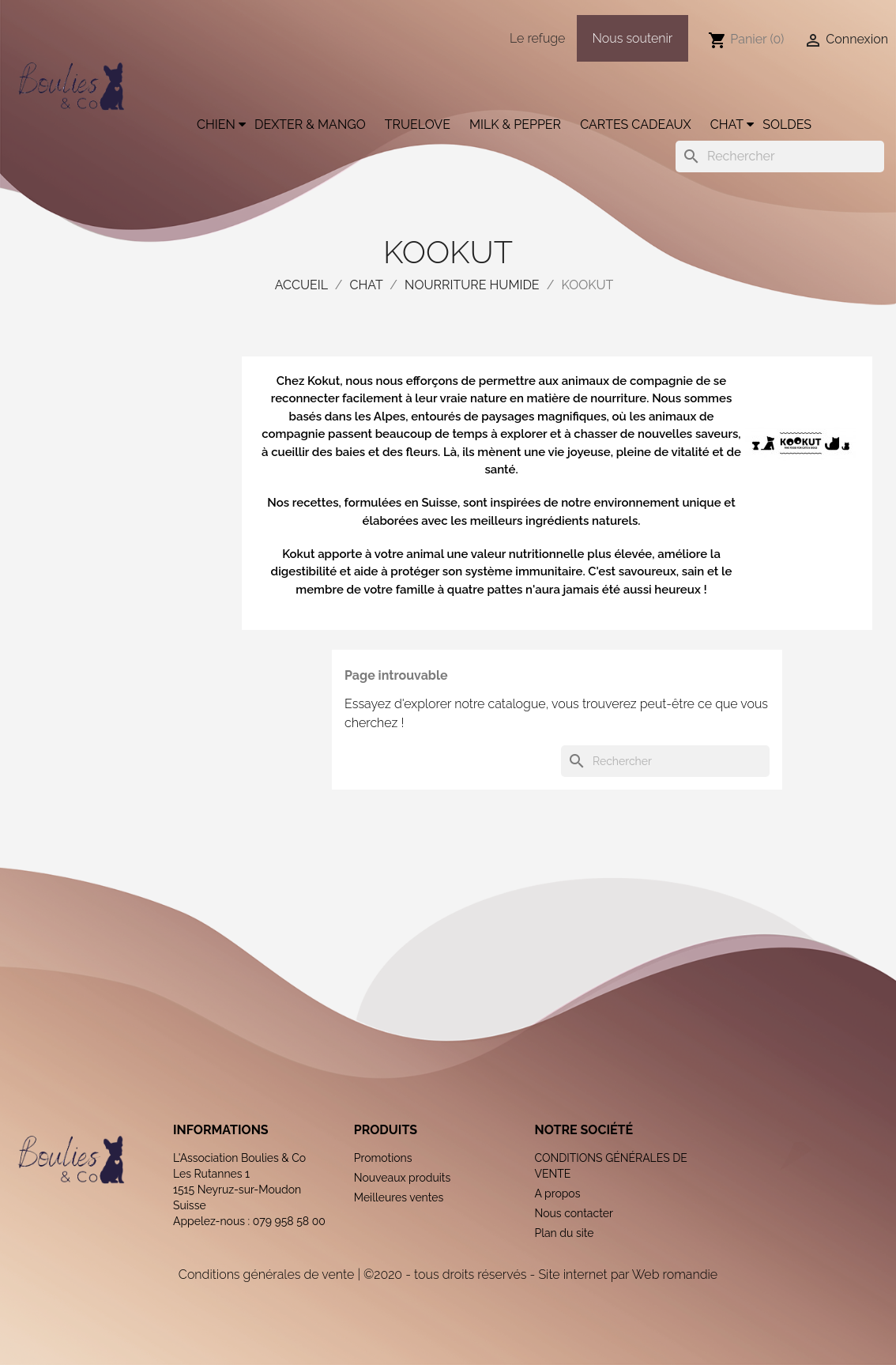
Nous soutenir (633, 38)
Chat (727, 124)
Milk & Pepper (515, 124)
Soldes (786, 124)
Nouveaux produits (402, 1177)
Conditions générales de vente (266, 1274)
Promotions (383, 1158)
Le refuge (537, 38)
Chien (216, 124)
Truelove (417, 124)
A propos (557, 1193)
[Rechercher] (780, 156)
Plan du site (563, 1233)
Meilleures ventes (399, 1197)
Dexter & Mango (310, 124)
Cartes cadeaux (635, 124)
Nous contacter (573, 1213)
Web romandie (674, 1274)
